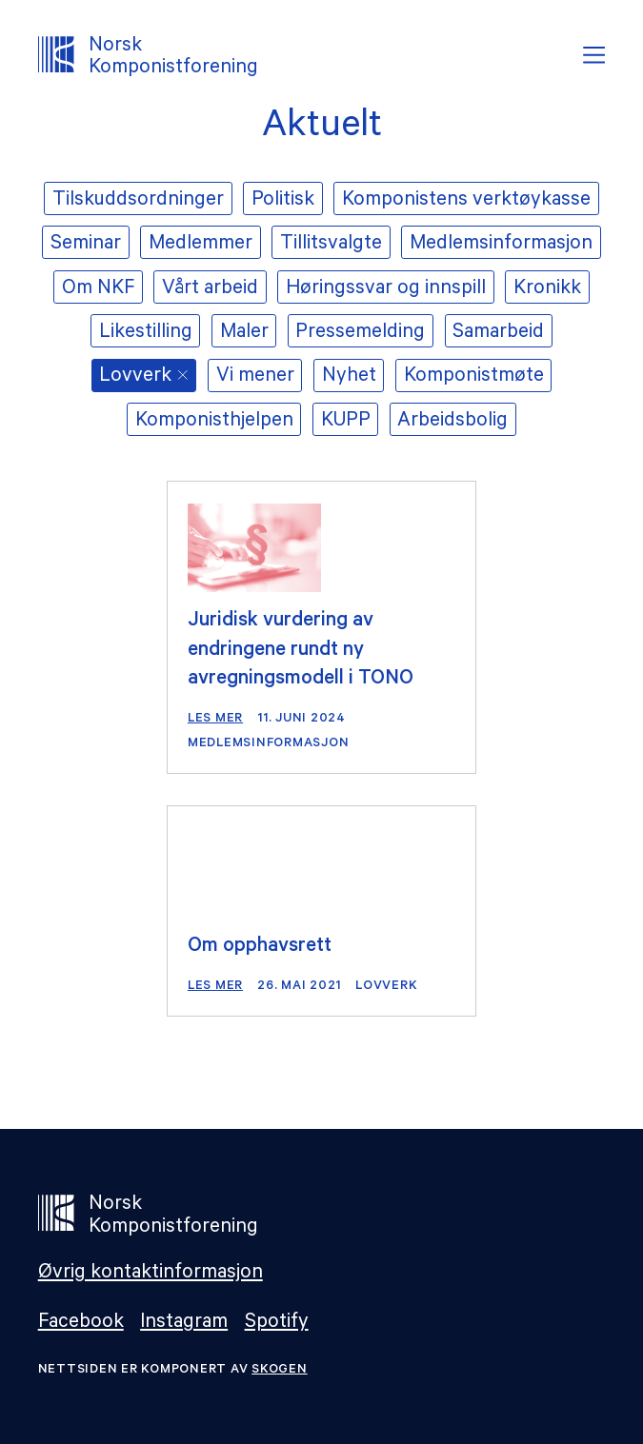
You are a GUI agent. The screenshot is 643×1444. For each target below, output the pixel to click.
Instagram (184, 1324)
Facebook (81, 1324)
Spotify (277, 1324)
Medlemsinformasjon (269, 744)
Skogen (279, 1370)
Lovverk (386, 986)
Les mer (215, 719)
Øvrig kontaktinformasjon (150, 1274)
